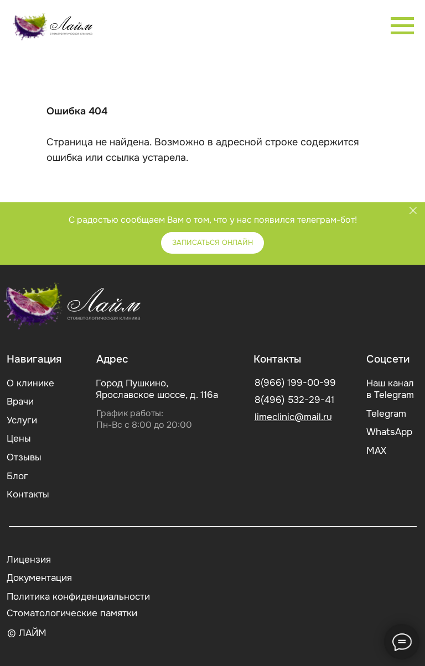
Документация (39, 578)
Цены (19, 438)
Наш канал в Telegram (390, 389)
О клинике (30, 383)
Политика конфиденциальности (78, 596)
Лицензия (29, 559)
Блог (17, 476)
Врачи (20, 401)
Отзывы (24, 457)
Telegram (386, 413)
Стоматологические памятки (72, 613)
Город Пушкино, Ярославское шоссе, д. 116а (157, 389)
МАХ (376, 451)
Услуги (22, 420)
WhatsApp (389, 432)
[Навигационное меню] (402, 26)
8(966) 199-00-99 (295, 383)
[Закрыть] (413, 210)
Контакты (28, 494)
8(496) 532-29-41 (294, 400)
